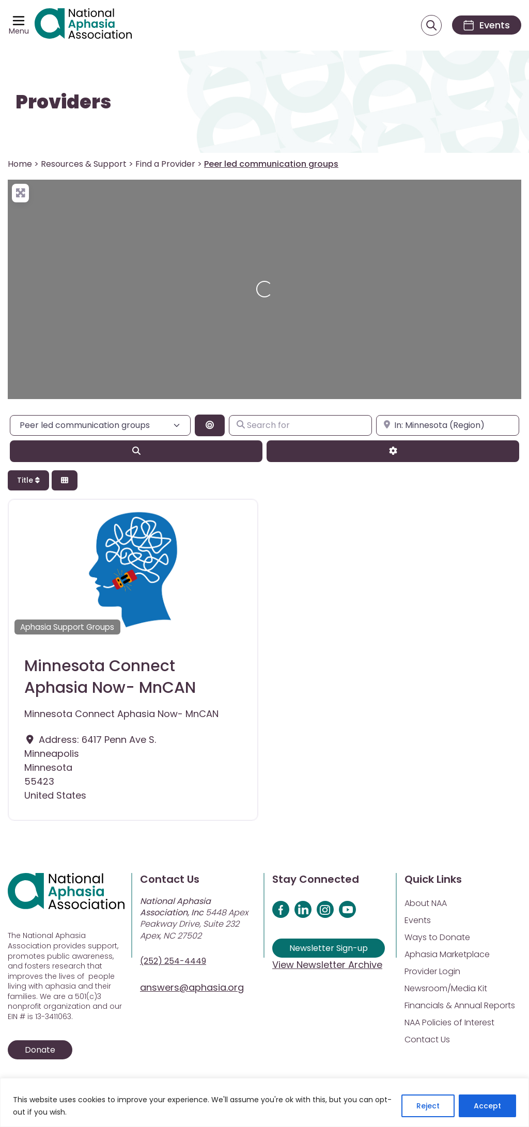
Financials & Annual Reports (459, 1005)
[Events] (486, 25)
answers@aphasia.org (192, 987)
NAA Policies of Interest (449, 1022)
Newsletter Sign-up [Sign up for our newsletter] (328, 948)
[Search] (136, 451)
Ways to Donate (437, 937)
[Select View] (64, 480)
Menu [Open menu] (19, 31)
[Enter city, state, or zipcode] (447, 425)
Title (28, 480)
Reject (428, 1106)
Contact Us (427, 1039)
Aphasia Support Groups (67, 627)
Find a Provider (165, 164)
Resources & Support (84, 164)
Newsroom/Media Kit (445, 988)
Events (417, 920)
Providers (63, 102)
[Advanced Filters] (393, 451)
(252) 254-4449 (173, 961)
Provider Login (432, 971)
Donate (40, 1050)
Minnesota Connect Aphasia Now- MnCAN (110, 677)
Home (20, 164)
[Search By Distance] (210, 425)
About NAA (425, 903)
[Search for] (300, 425)
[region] (264, 1102)
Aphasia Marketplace (447, 954)
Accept (487, 1106)
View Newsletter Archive (327, 964)
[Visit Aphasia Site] (83, 25)
